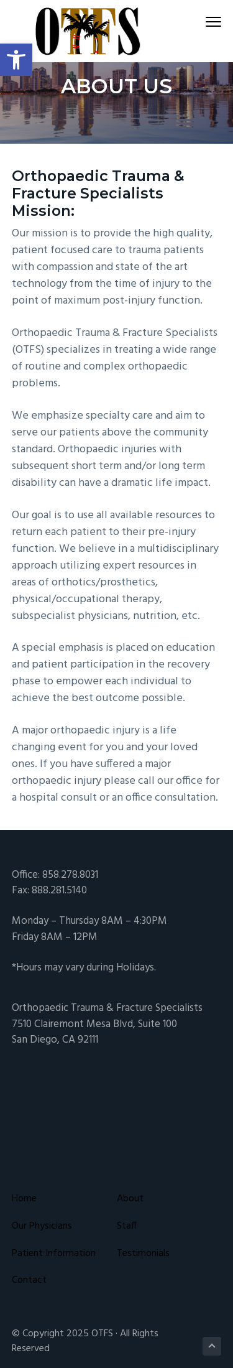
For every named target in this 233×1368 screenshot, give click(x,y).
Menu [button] (207, 21)
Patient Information (54, 1254)
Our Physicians (42, 1226)
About (130, 1199)
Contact (29, 1280)
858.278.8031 (70, 875)
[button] (16, 60)
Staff (127, 1226)
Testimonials (143, 1254)
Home (24, 1199)
